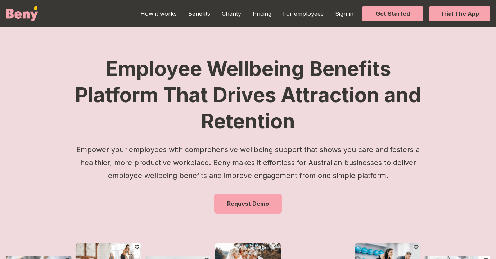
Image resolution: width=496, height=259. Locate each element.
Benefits (199, 13)
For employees (303, 13)
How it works (158, 13)
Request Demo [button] (248, 203)
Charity (231, 13)
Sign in (344, 13)
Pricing (262, 13)
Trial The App (459, 13)
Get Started (393, 13)
